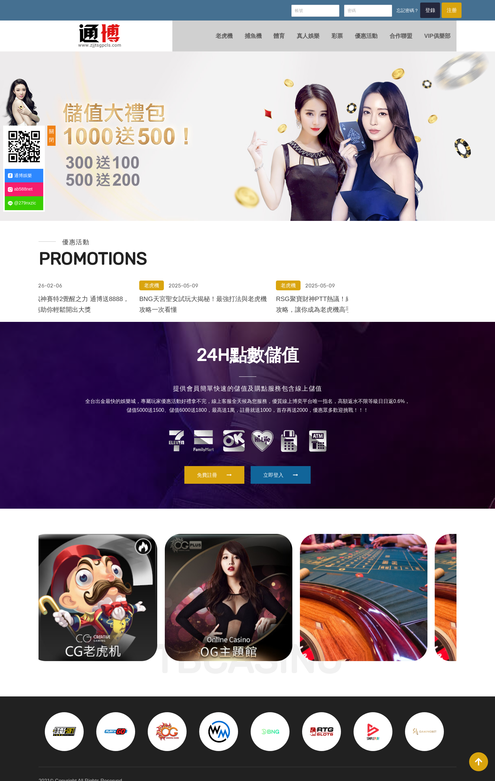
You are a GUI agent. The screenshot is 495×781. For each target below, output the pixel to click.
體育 (271, 39)
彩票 (331, 39)
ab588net (20, 189)
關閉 (51, 136)
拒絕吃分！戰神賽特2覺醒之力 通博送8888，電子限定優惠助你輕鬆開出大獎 (242, 246)
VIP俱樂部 (433, 39)
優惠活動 (360, 39)
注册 (441, 11)
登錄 (417, 11)
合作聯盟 (396, 39)
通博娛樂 (20, 175)
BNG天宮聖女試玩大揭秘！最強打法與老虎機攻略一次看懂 (379, 246)
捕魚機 (244, 39)
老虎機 (215, 39)
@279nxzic (22, 203)
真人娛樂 (301, 39)
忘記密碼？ (393, 11)
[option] (247, 142)
